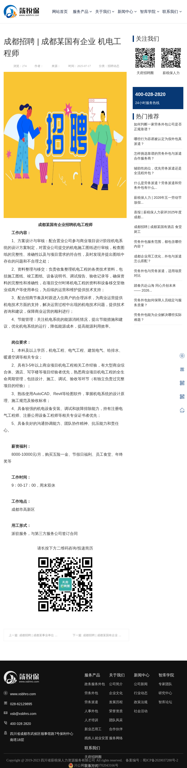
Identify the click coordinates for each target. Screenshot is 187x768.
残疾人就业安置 (96, 738)
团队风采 (116, 720)
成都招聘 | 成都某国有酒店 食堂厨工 (158, 229)
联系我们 (171, 11)
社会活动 (141, 711)
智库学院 (149, 11)
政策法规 (141, 702)
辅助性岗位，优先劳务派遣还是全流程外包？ (158, 170)
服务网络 (116, 738)
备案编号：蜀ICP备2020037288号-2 (152, 760)
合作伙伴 (116, 729)
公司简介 (116, 684)
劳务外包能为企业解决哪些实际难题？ (158, 317)
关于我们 (104, 11)
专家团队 (165, 684)
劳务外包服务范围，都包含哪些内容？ (158, 244)
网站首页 (60, 11)
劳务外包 (91, 693)
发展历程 (116, 702)
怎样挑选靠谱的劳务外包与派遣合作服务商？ (158, 156)
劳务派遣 (91, 702)
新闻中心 (127, 11)
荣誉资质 (116, 711)
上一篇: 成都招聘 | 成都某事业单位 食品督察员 (39, 635)
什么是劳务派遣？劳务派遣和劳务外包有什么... (158, 185)
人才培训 (91, 720)
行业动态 (141, 693)
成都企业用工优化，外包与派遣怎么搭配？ (158, 258)
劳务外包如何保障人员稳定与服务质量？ (158, 302)
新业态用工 (93, 729)
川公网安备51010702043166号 (93, 765)
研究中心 (165, 693)
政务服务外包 (94, 684)
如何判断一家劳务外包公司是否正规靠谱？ (158, 126)
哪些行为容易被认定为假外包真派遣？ (158, 141)
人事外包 (91, 711)
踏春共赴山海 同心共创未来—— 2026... (155, 288)
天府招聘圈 (93, 757)
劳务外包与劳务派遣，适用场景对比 (158, 273)
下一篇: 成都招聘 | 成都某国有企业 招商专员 (101, 635)
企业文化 (116, 693)
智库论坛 (165, 702)
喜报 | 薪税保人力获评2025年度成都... (158, 214)
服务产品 (82, 11)
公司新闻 (141, 684)
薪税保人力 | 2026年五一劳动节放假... (158, 200)
